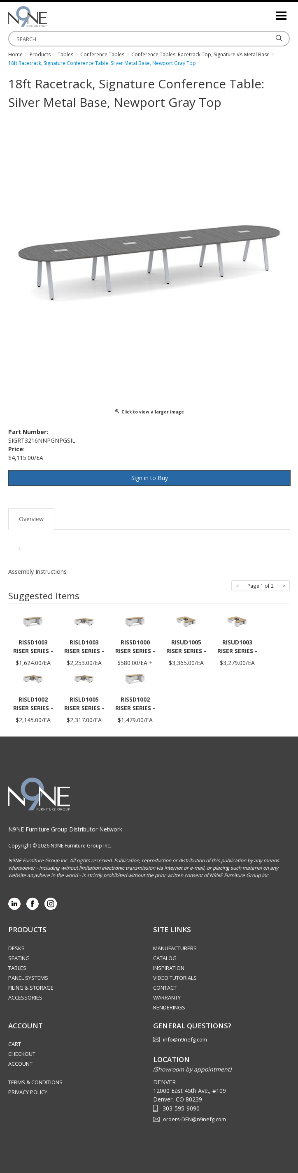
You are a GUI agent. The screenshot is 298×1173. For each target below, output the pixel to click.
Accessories (25, 997)
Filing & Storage (31, 987)
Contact (165, 987)
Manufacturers (175, 948)
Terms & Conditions (35, 1082)
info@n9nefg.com (185, 1039)
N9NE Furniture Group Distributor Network (65, 829)
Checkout (21, 1054)
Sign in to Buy (149, 478)
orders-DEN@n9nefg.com (194, 1119)
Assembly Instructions (37, 571)
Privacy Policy (27, 1092)
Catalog (165, 958)
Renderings (169, 1007)
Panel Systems (28, 977)
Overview (31, 519)
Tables (17, 968)
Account (20, 1063)
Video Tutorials (175, 977)
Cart (14, 1044)
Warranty (167, 997)
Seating (19, 958)
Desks (16, 948)
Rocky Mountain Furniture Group (49, 16)
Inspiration (168, 968)
